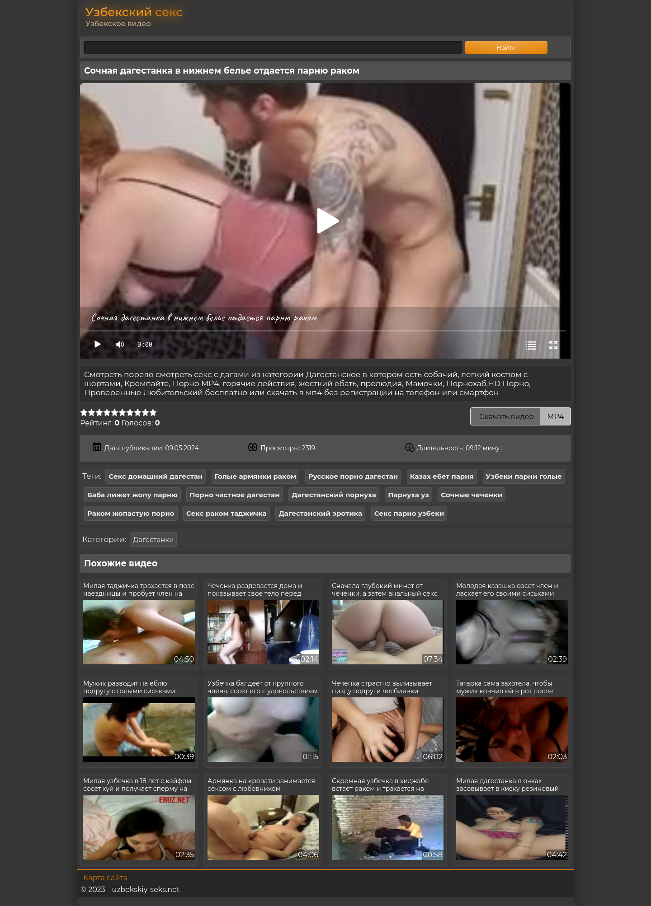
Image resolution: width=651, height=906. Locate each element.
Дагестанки (153, 539)
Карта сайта (105, 877)
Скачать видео (521, 416)
